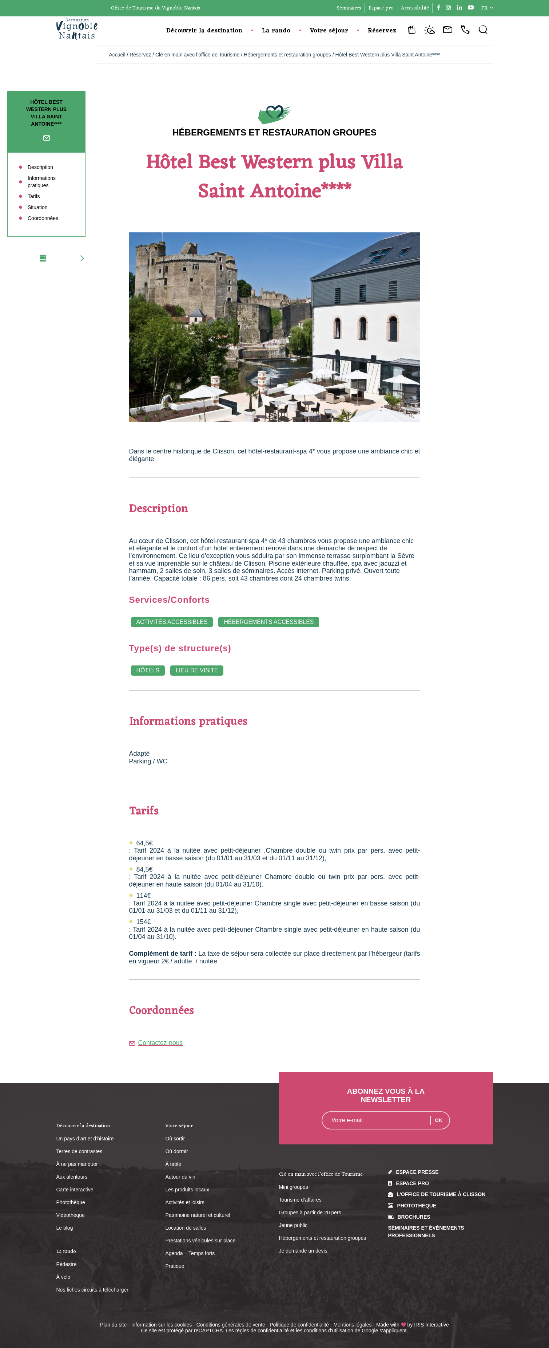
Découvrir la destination (204, 30)
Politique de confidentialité (299, 1325)
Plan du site (113, 1325)
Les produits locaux (187, 1189)
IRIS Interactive (431, 1325)
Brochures (413, 1217)
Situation (37, 207)
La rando (276, 30)
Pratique (174, 1266)
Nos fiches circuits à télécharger (92, 1290)
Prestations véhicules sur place (200, 1240)
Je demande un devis (303, 1251)
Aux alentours (72, 1177)
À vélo (63, 1277)
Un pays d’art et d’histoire (85, 1138)
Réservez (382, 30)
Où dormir (176, 1151)
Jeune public (293, 1225)
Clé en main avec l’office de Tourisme (198, 55)
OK (438, 1120)
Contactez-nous (46, 140)
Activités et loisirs (184, 1202)
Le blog (64, 1228)
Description (40, 167)
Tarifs (34, 196)
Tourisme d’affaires (300, 1200)
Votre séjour (329, 30)
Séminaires (349, 8)
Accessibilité (415, 8)
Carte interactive (75, 1189)
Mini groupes (293, 1187)
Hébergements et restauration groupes (288, 55)
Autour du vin (180, 1177)
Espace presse (417, 1172)
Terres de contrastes (79, 1151)
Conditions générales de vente (230, 1325)
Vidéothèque (70, 1215)
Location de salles (185, 1228)
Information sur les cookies (161, 1325)
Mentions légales (352, 1325)
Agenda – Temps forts (190, 1253)
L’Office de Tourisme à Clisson (441, 1195)
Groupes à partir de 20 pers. (311, 1212)
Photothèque (70, 1202)
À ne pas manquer (77, 1164)
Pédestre (66, 1264)
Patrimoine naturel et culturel (197, 1215)
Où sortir (175, 1138)
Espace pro (381, 8)
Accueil (117, 55)
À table (173, 1164)
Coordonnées (43, 218)
